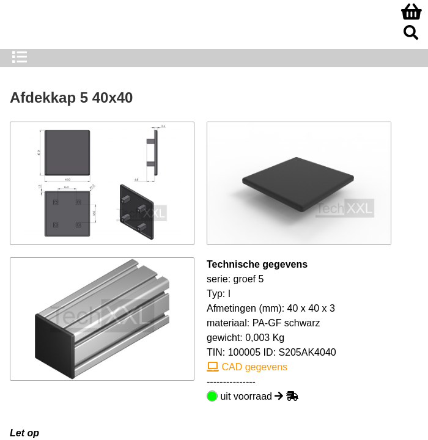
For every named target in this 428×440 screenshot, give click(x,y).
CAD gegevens (247, 367)
